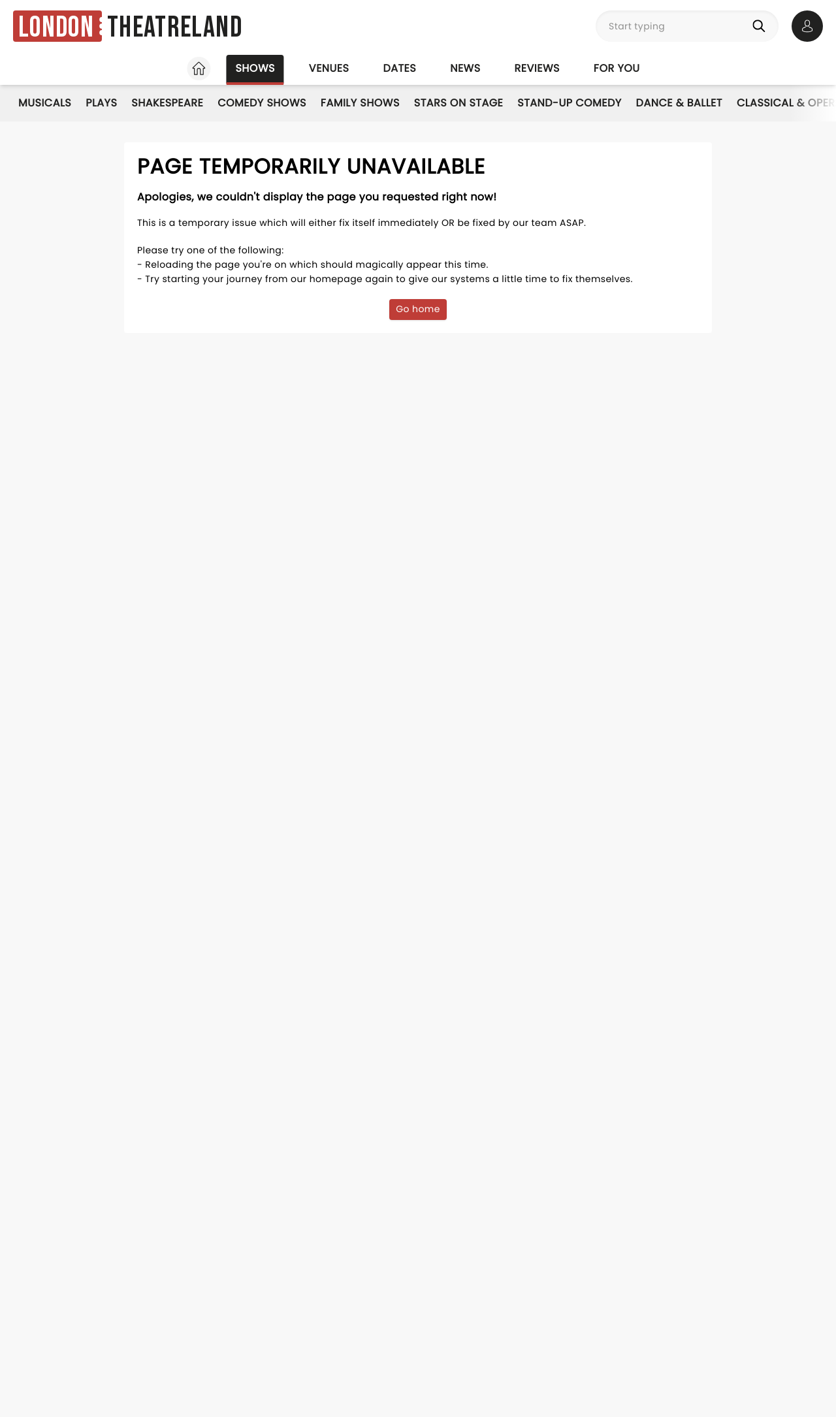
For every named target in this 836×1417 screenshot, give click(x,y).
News (465, 68)
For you (617, 68)
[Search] (762, 26)
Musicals (44, 102)
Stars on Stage (459, 102)
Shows (254, 68)
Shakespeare (167, 102)
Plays (101, 102)
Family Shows (360, 102)
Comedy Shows (261, 102)
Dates (399, 68)
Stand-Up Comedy (569, 102)
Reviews (537, 68)
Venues (329, 68)
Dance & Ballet (679, 102)
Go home (418, 308)
